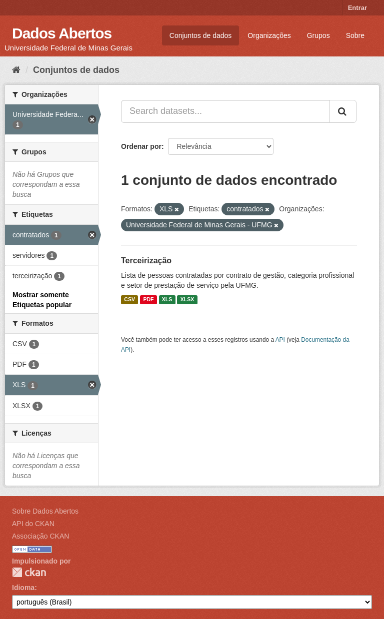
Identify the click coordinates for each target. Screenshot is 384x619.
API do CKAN (33, 524)
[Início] (16, 70)
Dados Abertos (62, 33)
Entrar (357, 7)
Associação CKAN (40, 536)
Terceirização (146, 260)
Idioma (23, 588)
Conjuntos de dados (201, 35)
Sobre (355, 35)
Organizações (269, 35)
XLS (167, 300)
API (280, 339)
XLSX (187, 300)
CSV (129, 300)
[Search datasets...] (225, 111)
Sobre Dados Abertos (45, 511)
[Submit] (343, 111)
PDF (148, 300)
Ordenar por (141, 146)
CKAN (29, 572)
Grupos (318, 35)
